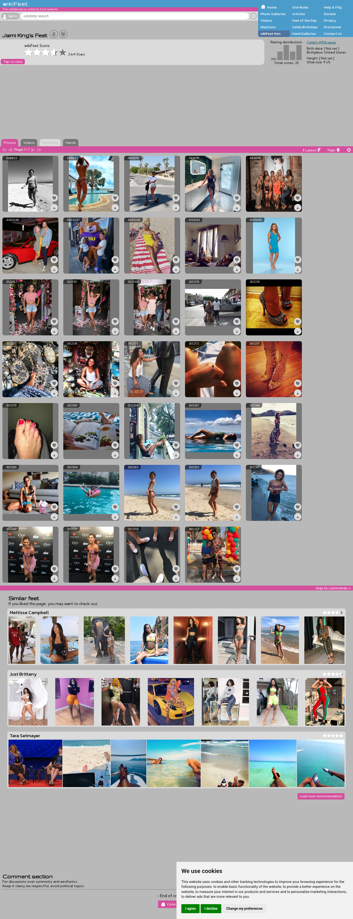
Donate (330, 14)
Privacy (330, 20)
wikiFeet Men (270, 33)
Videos (266, 20)
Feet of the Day (304, 20)
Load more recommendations (321, 796)
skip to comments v (333, 588)
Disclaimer (332, 27)
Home (272, 7)
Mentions (268, 27)
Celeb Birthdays (305, 27)
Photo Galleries (273, 14)
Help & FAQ (333, 7)
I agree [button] (190, 908)
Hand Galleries (304, 33)
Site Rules (300, 7)
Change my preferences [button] (244, 908)
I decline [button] (210, 908)
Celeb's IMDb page (321, 42)
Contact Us (333, 33)
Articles (298, 14)
